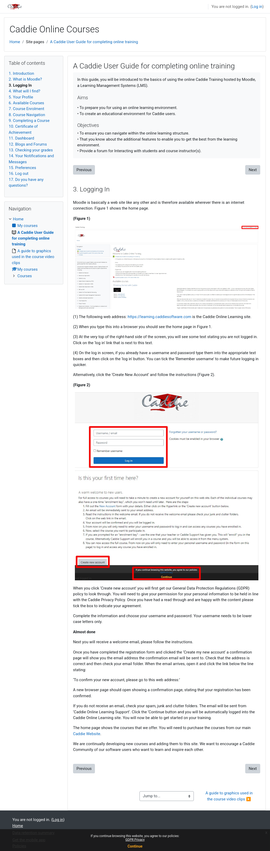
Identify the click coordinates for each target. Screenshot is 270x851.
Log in (257, 6)
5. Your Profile (21, 97)
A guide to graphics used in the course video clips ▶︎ (229, 796)
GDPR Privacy (135, 840)
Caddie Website (86, 733)
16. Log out (18, 173)
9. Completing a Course (29, 120)
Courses (24, 276)
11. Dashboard (21, 138)
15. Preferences (22, 167)
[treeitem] (34, 247)
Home (14, 41)
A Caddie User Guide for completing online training (94, 41)
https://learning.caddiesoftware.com (159, 316)
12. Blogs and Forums (28, 144)
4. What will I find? (24, 91)
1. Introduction (21, 73)
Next (253, 169)
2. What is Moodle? (25, 79)
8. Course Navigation (27, 114)
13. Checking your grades (31, 150)
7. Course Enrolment (26, 108)
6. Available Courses (26, 103)
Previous (83, 169)
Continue (135, 846)
